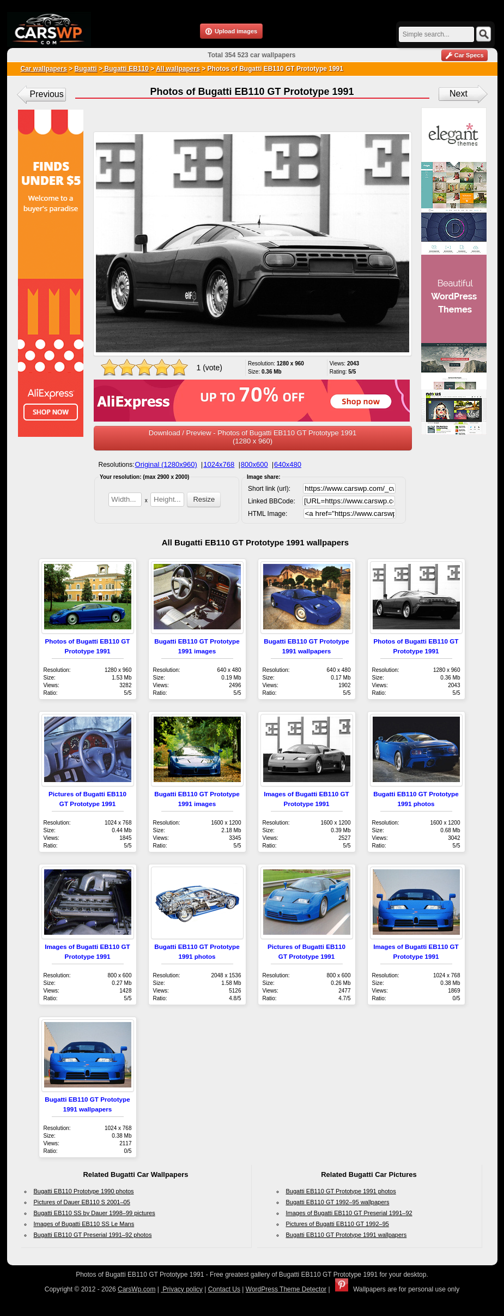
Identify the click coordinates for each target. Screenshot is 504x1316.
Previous (47, 94)
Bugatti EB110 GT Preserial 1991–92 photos (93, 1234)
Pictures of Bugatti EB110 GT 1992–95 (337, 1224)
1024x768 (218, 464)
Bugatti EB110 (125, 69)
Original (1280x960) (166, 464)
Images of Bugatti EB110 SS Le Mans (84, 1224)
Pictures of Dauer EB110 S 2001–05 (82, 1202)
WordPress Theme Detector (286, 1289)
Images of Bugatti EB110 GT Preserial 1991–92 (349, 1213)
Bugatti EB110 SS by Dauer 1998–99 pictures (94, 1213)
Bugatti (86, 69)
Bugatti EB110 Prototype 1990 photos (84, 1191)
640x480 (287, 464)
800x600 (254, 464)
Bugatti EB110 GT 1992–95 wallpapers (338, 1202)
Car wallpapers (44, 69)
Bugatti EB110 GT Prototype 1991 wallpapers (346, 1234)
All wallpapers (178, 69)
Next (458, 93)
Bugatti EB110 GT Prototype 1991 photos (341, 1191)
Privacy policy (182, 1289)
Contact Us (224, 1289)
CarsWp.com (136, 1289)
